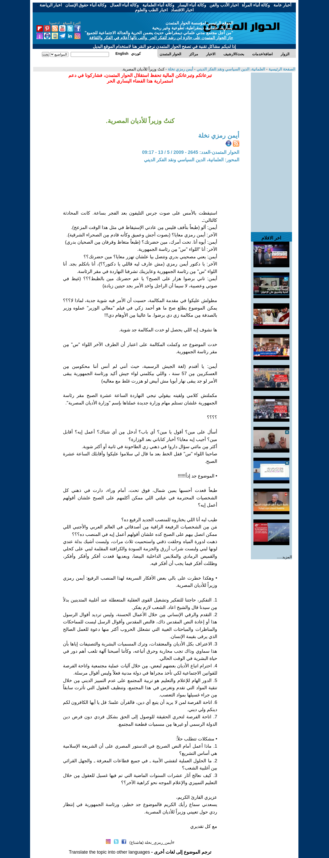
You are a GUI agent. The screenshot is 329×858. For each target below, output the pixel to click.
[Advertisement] (271, 150)
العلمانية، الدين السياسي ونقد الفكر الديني (230, 69)
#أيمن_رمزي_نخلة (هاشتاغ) (152, 842)
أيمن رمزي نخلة (180, 69)
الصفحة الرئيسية (281, 69)
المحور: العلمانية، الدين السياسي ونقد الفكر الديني (191, 159)
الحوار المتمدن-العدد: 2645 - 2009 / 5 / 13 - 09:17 (190, 152)
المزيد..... (284, 557)
